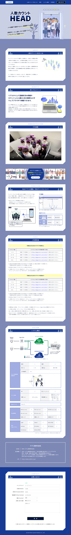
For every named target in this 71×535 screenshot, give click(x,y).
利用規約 (53, 2)
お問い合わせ (61, 2)
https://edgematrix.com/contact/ (40, 252)
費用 (40, 2)
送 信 (35, 518)
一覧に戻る (10, 2)
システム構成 (46, 2)
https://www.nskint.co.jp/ (29, 459)
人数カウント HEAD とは (32, 2)
